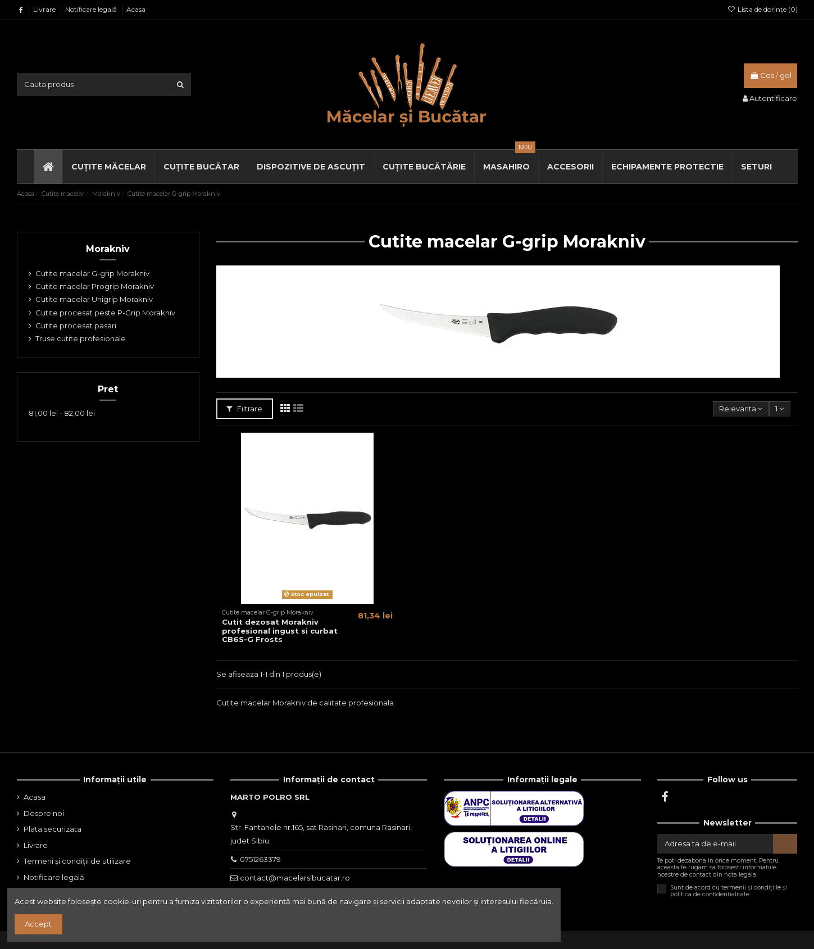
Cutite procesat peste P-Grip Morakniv (105, 312)
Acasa (135, 9)
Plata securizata (52, 828)
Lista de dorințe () (762, 9)
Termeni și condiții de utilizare (77, 860)
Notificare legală (92, 9)
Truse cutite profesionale (80, 338)
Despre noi (44, 813)
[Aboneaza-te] (785, 844)
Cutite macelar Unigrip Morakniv (94, 299)
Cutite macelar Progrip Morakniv (94, 286)
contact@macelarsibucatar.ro (295, 877)
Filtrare (244, 408)
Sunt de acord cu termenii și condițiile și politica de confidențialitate (728, 891)
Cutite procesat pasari (75, 325)
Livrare (45, 9)
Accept (38, 923)
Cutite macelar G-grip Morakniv (92, 273)
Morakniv (108, 249)
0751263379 (260, 859)
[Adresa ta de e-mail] (715, 844)
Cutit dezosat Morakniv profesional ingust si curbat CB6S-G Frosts (280, 630)
